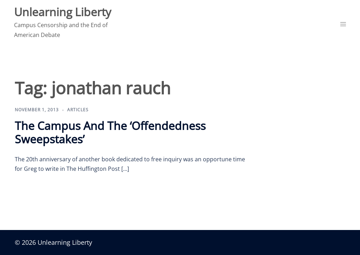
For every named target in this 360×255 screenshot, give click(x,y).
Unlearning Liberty (62, 11)
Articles (78, 110)
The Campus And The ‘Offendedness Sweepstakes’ (110, 132)
